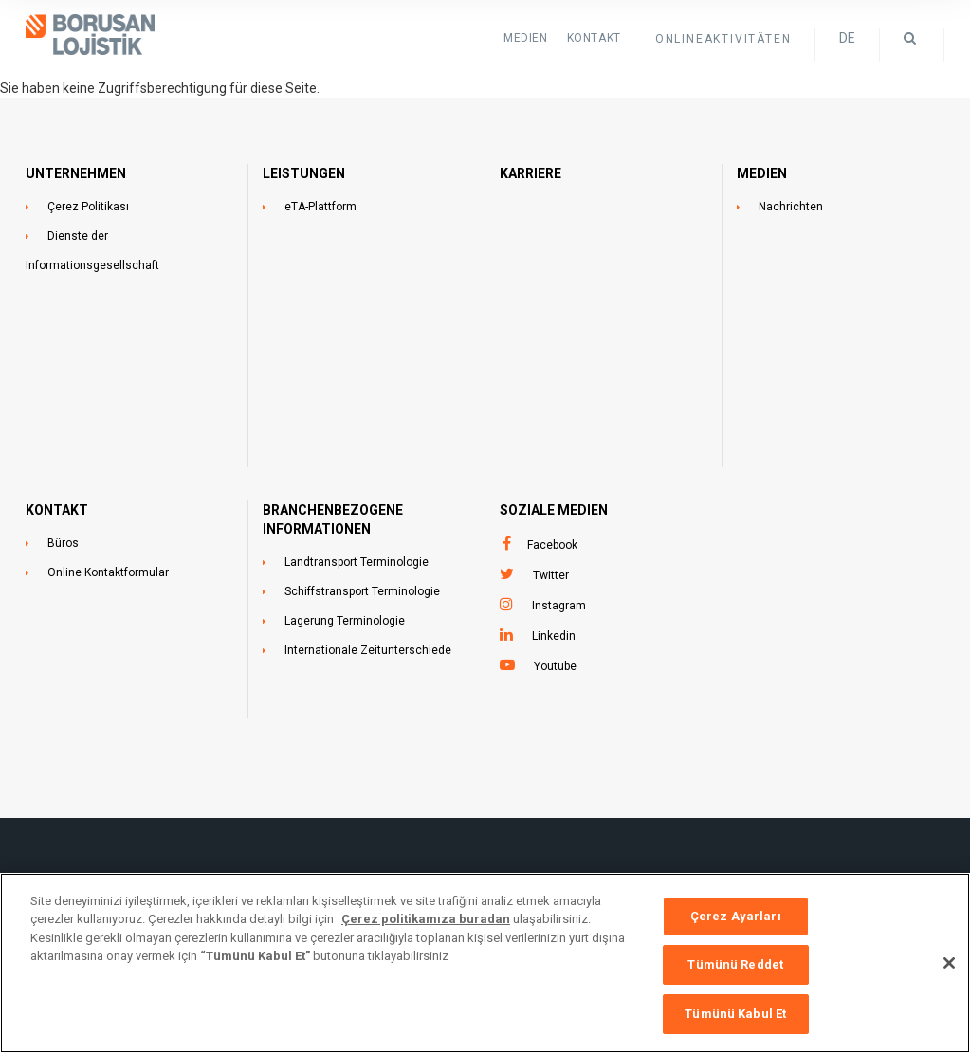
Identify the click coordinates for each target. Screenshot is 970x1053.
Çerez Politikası (88, 206)
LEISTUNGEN (304, 173)
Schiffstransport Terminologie (362, 591)
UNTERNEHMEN (76, 173)
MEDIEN (762, 173)
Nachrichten (791, 206)
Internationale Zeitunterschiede (367, 650)
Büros (63, 543)
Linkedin (554, 636)
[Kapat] (949, 975)
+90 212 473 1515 (544, 883)
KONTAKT (594, 38)
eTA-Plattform (320, 206)
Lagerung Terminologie (344, 620)
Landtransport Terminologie (356, 562)
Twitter (551, 575)
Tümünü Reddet (735, 978)
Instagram (559, 605)
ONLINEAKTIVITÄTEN (723, 38)
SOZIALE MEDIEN (554, 509)
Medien (525, 38)
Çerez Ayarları (735, 928)
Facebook (552, 545)
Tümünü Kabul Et (735, 1026)
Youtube (555, 666)
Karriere (530, 173)
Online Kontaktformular (108, 572)
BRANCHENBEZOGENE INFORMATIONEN (333, 519)
